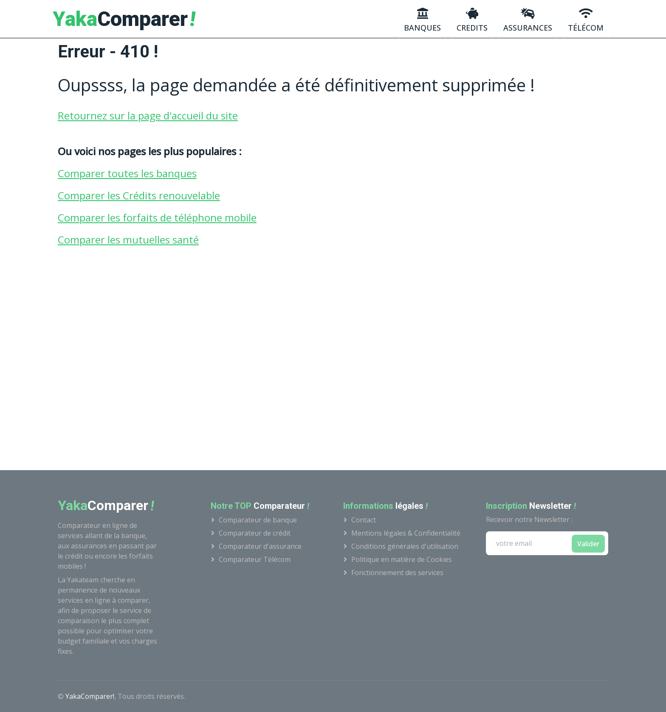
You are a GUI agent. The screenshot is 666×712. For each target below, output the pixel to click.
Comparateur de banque (258, 520)
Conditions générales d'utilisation (404, 546)
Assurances (527, 20)
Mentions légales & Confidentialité (405, 533)
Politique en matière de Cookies (401, 559)
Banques (422, 20)
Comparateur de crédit (255, 533)
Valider (588, 543)
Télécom (586, 20)
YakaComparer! (89, 696)
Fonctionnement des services (397, 572)
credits (472, 20)
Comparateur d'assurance (260, 546)
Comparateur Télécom (255, 559)
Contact (363, 520)
